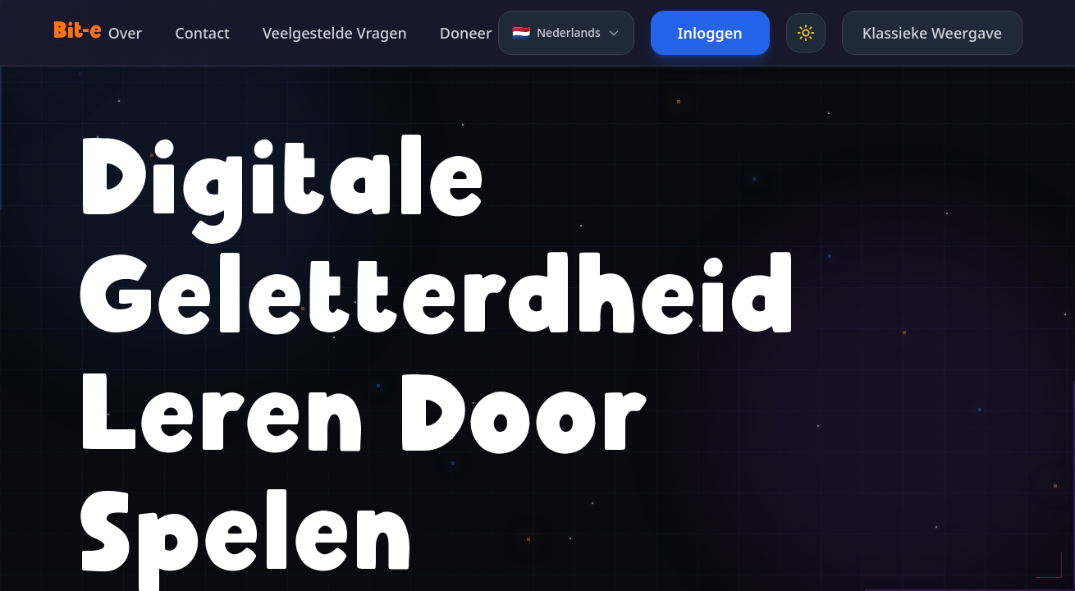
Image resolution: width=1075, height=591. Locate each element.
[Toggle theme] (806, 33)
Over (125, 33)
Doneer (466, 33)
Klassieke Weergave (932, 33)
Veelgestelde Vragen (335, 33)
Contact (202, 33)
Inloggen (710, 33)
